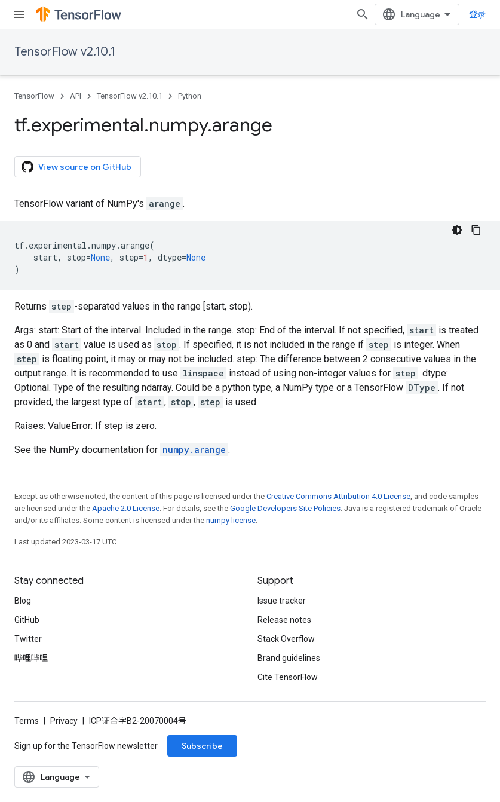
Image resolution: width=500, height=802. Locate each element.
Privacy (64, 721)
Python (189, 95)
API (75, 95)
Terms (26, 721)
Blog (22, 600)
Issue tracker (281, 600)
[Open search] (362, 14)
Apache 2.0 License (125, 508)
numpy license (231, 520)
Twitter (28, 639)
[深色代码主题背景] (457, 230)
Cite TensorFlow (287, 677)
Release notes (284, 620)
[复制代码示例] (476, 230)
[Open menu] (19, 14)
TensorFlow (34, 95)
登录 (477, 14)
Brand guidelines (288, 658)
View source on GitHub (76, 167)
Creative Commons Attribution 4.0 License (338, 496)
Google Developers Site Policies (285, 508)
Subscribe (202, 745)
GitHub (26, 620)
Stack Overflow (286, 639)
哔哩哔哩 (31, 658)
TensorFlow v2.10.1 (64, 51)
